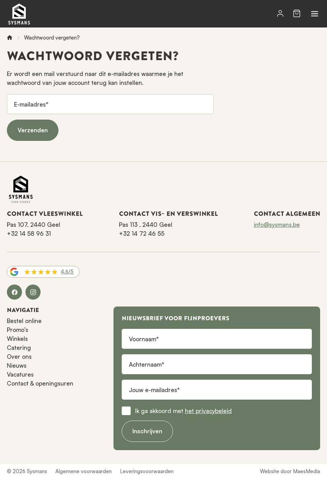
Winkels (17, 338)
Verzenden (33, 130)
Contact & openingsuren (40, 383)
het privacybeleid (208, 410)
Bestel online (24, 320)
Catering (19, 347)
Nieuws (16, 365)
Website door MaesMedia (290, 471)
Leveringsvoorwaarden (147, 471)
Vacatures (20, 374)
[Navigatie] (314, 13)
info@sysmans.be (277, 224)
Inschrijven (147, 431)
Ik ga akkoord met (183, 410)
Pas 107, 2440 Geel (33, 224)
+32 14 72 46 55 (141, 233)
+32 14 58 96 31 (29, 233)
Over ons (19, 356)
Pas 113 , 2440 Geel (145, 224)
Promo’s (17, 329)
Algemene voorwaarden (83, 471)
